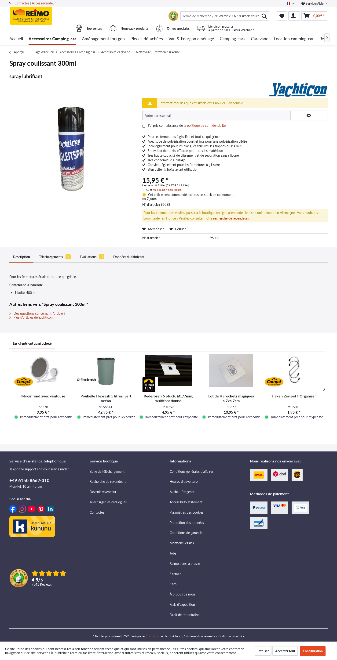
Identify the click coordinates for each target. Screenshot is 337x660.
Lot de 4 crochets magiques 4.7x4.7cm (231, 398)
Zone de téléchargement (107, 471)
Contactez (22, 3)
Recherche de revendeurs (108, 481)
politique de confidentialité (206, 125)
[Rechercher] (264, 16)
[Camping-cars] (232, 39)
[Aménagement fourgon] (103, 39)
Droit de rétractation (185, 615)
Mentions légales (182, 543)
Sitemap (175, 574)
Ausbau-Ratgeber (182, 492)
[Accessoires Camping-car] (52, 39)
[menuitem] (224, 16)
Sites (173, 584)
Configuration (313, 651)
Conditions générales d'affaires (191, 471)
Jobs (173, 553)
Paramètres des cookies (186, 512)
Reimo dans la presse (185, 564)
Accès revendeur (44, 3)
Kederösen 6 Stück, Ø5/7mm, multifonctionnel (168, 398)
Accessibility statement (186, 502)
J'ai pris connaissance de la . (187, 125)
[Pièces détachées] (146, 39)
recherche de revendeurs (231, 218)
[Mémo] (282, 16)
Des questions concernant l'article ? (37, 313)
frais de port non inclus (167, 189)
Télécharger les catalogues (108, 502)
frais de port (153, 636)
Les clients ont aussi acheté (32, 343)
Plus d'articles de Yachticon (31, 317)
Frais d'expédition (182, 604)
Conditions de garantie (186, 533)
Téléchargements (55, 256)
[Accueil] (16, 39)
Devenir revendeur (103, 492)
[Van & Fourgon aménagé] (191, 39)
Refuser (263, 651)
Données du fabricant (128, 257)
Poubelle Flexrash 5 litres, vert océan (106, 398)
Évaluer (177, 229)
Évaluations (92, 256)
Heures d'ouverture (184, 481)
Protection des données (187, 523)
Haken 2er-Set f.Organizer (294, 396)
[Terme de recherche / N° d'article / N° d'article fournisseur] (224, 16)
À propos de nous (182, 594)
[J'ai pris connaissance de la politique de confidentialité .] (143, 126)
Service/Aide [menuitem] (312, 3)
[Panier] (314, 16)
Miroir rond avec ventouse (43, 396)
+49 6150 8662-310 (29, 480)
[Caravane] (259, 39)
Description (21, 257)
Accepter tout (285, 651)
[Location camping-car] (294, 39)
